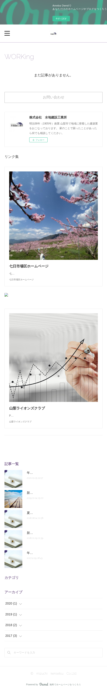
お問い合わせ (53, 97)
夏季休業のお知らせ (41, 513)
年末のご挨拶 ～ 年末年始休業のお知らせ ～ (59, 553)
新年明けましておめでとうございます (53, 493)
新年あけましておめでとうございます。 (55, 533)
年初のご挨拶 (36, 472)
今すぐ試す (61, 18)
